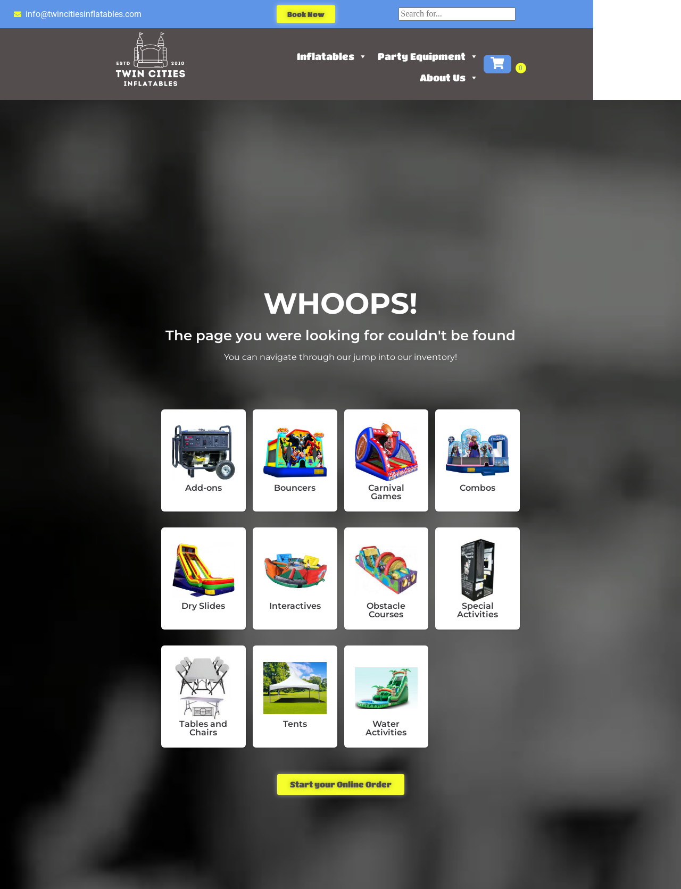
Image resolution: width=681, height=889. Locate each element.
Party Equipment (471, 56)
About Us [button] (492, 77)
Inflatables (375, 56)
